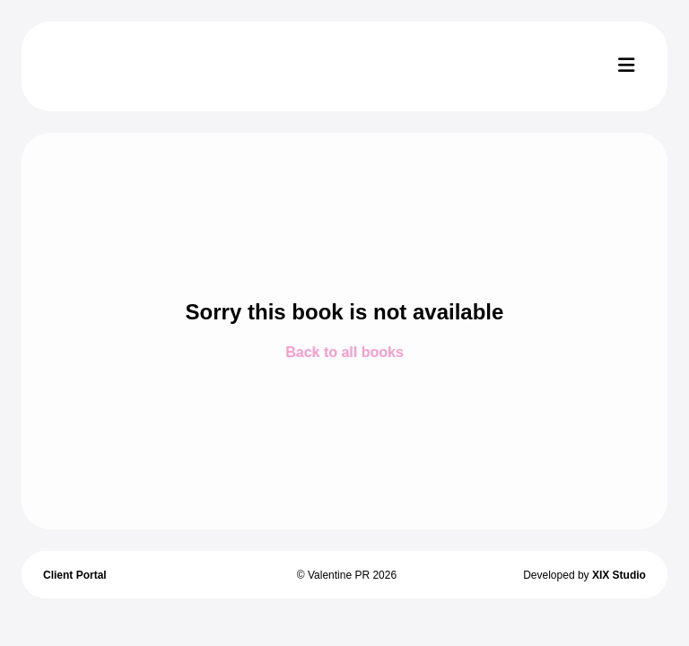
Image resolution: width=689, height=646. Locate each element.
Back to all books (344, 352)
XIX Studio (619, 575)
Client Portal (75, 575)
